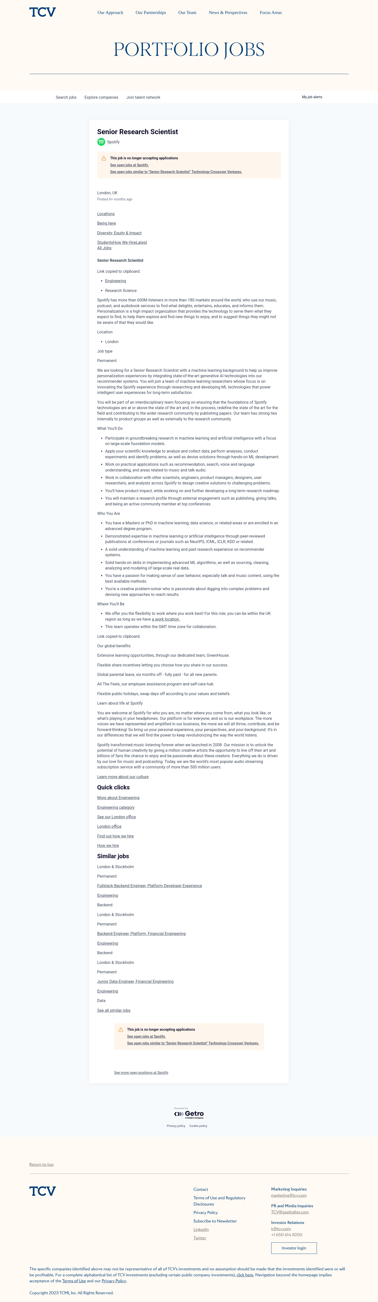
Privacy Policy (206, 1212)
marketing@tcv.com (289, 1195)
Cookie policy (198, 1126)
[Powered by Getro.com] (189, 1113)
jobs (66, 97)
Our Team (187, 12)
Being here (106, 223)
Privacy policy (176, 1126)
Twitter (200, 1238)
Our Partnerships (151, 12)
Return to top (41, 1164)
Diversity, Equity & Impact (119, 233)
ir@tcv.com (281, 1228)
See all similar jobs (113, 1010)
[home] (42, 12)
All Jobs (104, 248)
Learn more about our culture (123, 776)
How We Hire (124, 242)
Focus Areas (271, 12)
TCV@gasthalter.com (290, 1212)
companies (101, 97)
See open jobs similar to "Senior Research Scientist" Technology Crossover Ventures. (176, 172)
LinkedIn (201, 1229)
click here (245, 1275)
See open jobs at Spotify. (129, 165)
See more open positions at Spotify (141, 1073)
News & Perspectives (228, 12)
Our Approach (110, 12)
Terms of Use (74, 1281)
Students (105, 242)
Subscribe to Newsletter (215, 1221)
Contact (201, 1189)
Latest (141, 242)
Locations (106, 213)
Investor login (294, 1248)
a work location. (166, 619)
